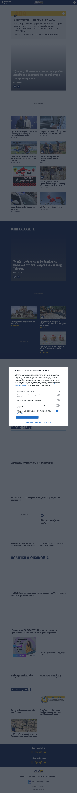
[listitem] (38, 391)
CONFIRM (27, 417)
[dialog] (38, 396)
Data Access (38, 422)
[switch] (58, 395)
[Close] (65, 370)
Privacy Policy (47, 422)
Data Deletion (29, 422)
